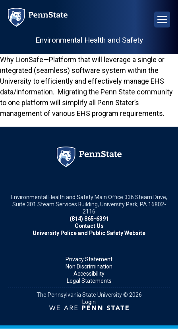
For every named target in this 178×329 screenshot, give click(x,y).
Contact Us (89, 226)
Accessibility (89, 273)
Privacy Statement (89, 259)
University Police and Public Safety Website (89, 233)
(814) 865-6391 (89, 218)
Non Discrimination (89, 266)
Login (89, 302)
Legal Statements (89, 281)
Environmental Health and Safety (89, 40)
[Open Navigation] (162, 19)
